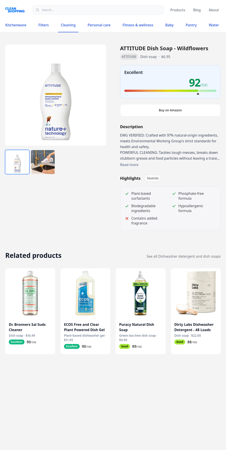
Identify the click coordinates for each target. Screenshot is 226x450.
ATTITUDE (129, 56)
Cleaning (68, 26)
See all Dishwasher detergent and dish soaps (184, 256)
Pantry (191, 25)
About (214, 10)
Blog (197, 10)
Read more (129, 164)
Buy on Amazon (170, 110)
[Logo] (16, 9)
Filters (43, 25)
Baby (169, 25)
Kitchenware (15, 25)
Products (177, 10)
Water (214, 25)
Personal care (99, 25)
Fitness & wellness (137, 25)
